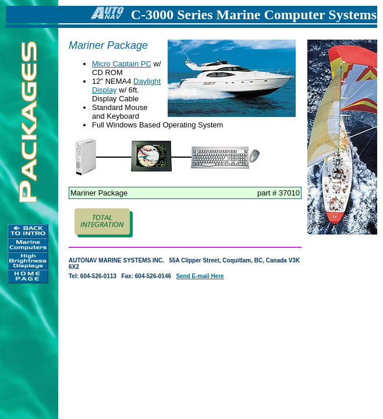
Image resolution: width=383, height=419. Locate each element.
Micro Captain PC (121, 63)
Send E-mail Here (200, 276)
